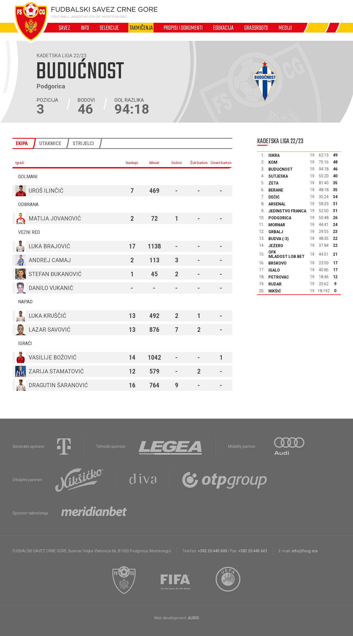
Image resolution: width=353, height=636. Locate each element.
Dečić (274, 197)
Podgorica (279, 218)
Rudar (275, 284)
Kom (272, 162)
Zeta (273, 183)
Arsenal (277, 204)
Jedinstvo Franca (287, 211)
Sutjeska (278, 176)
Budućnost (280, 169)
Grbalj (275, 232)
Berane (275, 190)
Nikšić (274, 291)
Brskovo (277, 263)
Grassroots (256, 28)
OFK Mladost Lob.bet (286, 254)
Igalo (274, 270)
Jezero (275, 246)
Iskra (274, 155)
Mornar (276, 225)
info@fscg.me (305, 551)
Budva (274, 239)
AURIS (193, 618)
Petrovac (278, 277)
